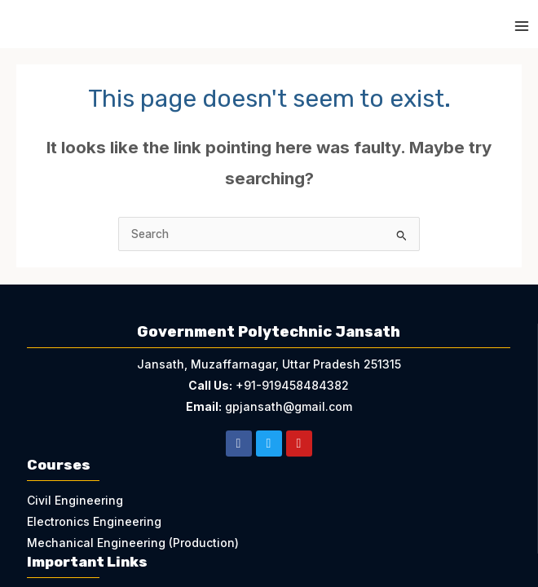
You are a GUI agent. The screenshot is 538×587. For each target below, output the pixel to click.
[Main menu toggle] (522, 26)
